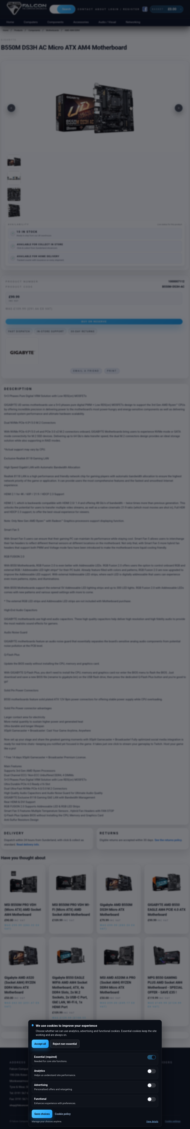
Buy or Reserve (94, 321)
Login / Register (124, 9)
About (101, 9)
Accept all (40, 1043)
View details (152, 1121)
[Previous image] (11, 108)
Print (112, 371)
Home (10, 22)
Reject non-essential (65, 1043)
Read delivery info (28, 844)
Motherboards (52, 30)
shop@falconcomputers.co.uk (26, 1105)
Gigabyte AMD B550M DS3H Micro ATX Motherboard (116, 910)
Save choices (42, 1113)
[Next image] (179, 108)
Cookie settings (173, 1121)
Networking (133, 22)
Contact (85, 9)
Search (66, 9)
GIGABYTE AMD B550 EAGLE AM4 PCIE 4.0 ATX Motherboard (167, 910)
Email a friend (86, 371)
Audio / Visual (107, 22)
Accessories (81, 22)
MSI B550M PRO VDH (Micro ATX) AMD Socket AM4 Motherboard (22, 910)
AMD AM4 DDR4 (72, 30)
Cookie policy (63, 1113)
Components (56, 22)
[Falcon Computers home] (27, 9)
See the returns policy (168, 840)
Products (18, 30)
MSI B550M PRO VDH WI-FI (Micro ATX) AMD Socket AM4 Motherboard (71, 910)
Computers (31, 22)
